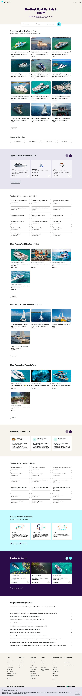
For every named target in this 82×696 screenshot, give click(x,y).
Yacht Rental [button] (32, 671)
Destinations (43, 667)
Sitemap (9, 678)
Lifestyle (43, 662)
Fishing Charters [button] (33, 665)
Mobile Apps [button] (21, 665)
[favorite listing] (29, 51)
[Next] (70, 155)
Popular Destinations (57, 657)
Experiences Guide (45, 665)
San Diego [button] (55, 667)
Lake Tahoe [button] (55, 665)
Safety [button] (20, 667)
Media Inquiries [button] (10, 665)
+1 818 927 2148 (67, 662)
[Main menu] (80, 2)
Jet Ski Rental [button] (32, 662)
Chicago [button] (54, 673)
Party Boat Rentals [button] (33, 678)
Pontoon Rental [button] (33, 669)
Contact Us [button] (9, 680)
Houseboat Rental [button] (33, 667)
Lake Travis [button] (55, 669)
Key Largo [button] (55, 677)
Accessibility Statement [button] (11, 673)
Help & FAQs (66, 660)
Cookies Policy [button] (10, 671)
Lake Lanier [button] (55, 662)
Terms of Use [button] (35, 692)
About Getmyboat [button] (10, 660)
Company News (44, 660)
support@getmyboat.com (69, 665)
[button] (22, 33)
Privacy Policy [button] (23, 693)
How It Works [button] (21, 660)
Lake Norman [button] (55, 675)
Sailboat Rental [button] (33, 673)
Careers (9, 662)
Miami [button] (54, 660)
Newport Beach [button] (56, 671)
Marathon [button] (54, 681)
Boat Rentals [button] (32, 660)
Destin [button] (54, 679)
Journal (43, 657)
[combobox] (28, 24)
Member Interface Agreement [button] (10, 676)
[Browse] (75, 2)
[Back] (66, 155)
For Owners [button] (21, 662)
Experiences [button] (33, 657)
